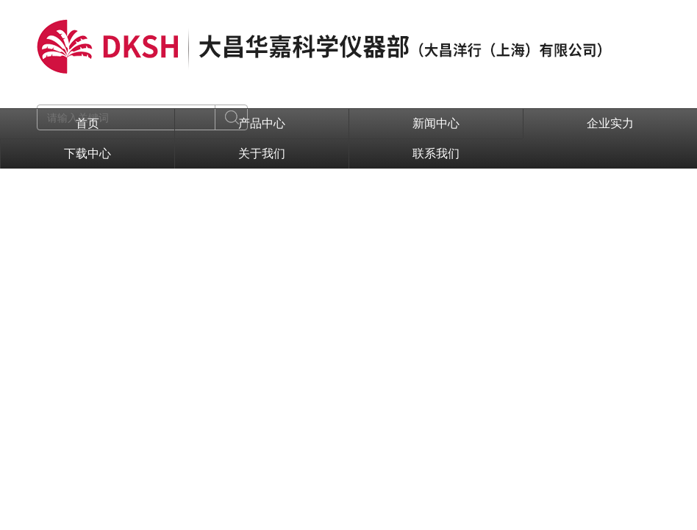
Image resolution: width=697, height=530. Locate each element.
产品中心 (261, 123)
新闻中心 (436, 123)
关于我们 (261, 153)
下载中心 (87, 153)
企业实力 (610, 123)
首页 (87, 123)
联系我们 (436, 153)
